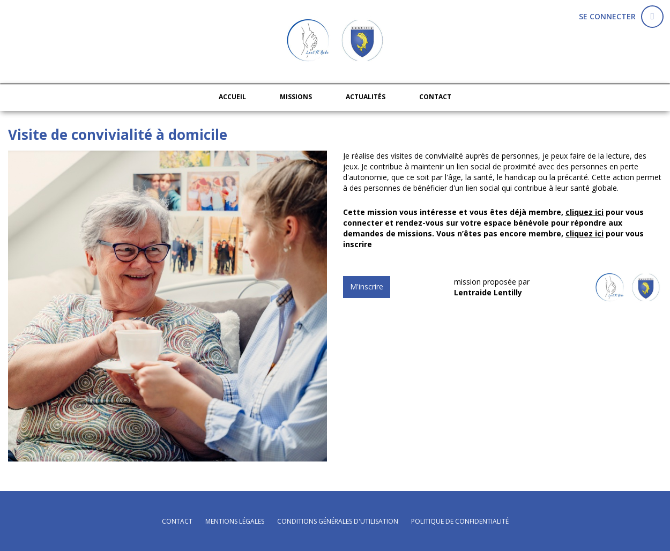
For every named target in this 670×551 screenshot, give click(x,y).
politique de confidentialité (460, 521)
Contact (435, 96)
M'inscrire (366, 286)
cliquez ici (584, 212)
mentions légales (234, 521)
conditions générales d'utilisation (337, 521)
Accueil (232, 96)
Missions (296, 96)
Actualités (365, 96)
